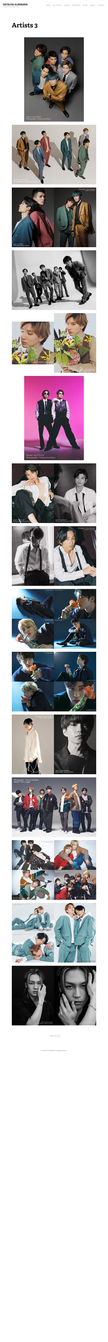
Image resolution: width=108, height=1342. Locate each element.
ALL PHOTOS (57, 5)
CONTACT (101, 5)
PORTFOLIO (76, 5)
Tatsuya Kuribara (15, 4)
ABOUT (92, 5)
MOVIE (85, 5)
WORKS (67, 5)
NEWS (48, 5)
